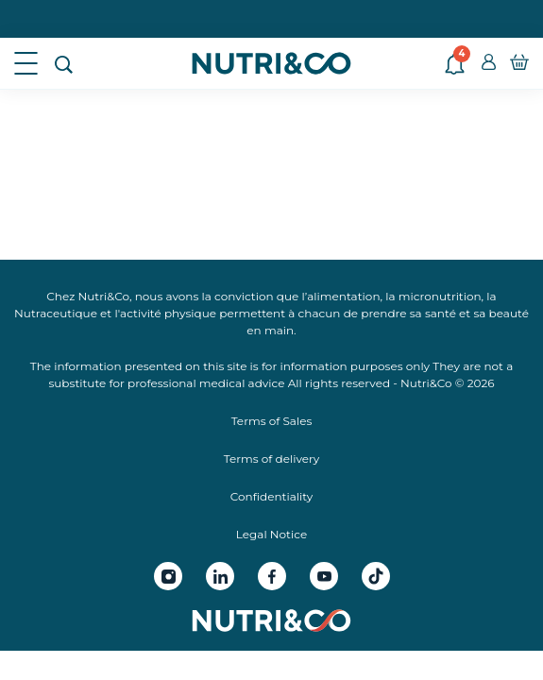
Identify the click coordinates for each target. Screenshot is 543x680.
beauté (509, 313)
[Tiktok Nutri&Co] (376, 576)
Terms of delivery (272, 458)
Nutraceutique (55, 313)
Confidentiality (271, 496)
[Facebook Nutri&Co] (272, 576)
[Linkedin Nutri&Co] (220, 576)
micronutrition (440, 296)
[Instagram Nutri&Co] (168, 576)
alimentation (343, 296)
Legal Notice (271, 534)
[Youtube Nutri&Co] (324, 576)
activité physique (168, 313)
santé (440, 313)
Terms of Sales (272, 421)
